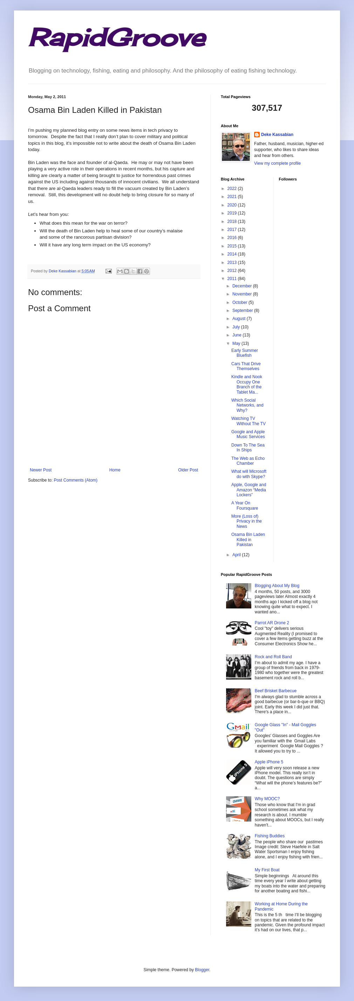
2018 (232, 221)
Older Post (188, 470)
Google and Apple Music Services (248, 434)
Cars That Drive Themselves (246, 366)
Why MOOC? (267, 798)
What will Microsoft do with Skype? (248, 474)
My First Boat (267, 869)
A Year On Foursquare (244, 505)
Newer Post (41, 470)
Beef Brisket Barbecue (276, 690)
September (243, 310)
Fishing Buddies (270, 835)
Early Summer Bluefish (244, 353)
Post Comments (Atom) (75, 480)
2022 (232, 188)
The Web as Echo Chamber (248, 461)
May (236, 343)
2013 (232, 262)
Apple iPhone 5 (269, 762)
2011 (232, 278)
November (242, 294)
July (236, 327)
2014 (232, 254)
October (240, 302)
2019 (232, 213)
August (239, 318)
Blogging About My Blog (277, 585)
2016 (232, 237)
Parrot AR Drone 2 (272, 622)
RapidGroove (116, 37)
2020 (232, 205)
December (242, 286)
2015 (232, 246)
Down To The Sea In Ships (248, 447)
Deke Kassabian (277, 134)
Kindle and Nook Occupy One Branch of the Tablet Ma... (246, 384)
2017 (232, 229)
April (237, 554)
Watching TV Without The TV (248, 421)
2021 (232, 196)
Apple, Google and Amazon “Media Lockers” (248, 489)
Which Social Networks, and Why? (247, 405)
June (237, 335)
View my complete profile (277, 163)
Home (115, 470)
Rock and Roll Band (273, 656)
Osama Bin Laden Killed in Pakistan (248, 539)
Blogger (202, 969)
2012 (232, 270)
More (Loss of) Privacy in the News (246, 521)
